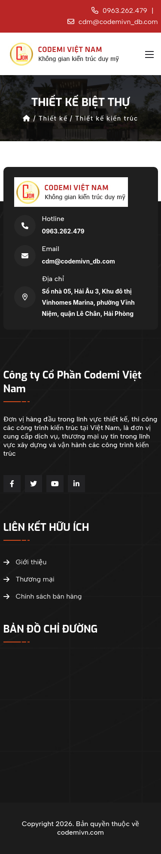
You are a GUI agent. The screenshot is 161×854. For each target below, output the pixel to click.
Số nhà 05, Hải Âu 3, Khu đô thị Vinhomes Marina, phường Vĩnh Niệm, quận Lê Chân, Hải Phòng (88, 302)
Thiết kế (53, 118)
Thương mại (29, 579)
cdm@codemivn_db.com (112, 22)
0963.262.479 (119, 10)
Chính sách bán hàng (42, 596)
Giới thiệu (25, 562)
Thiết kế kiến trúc (106, 118)
